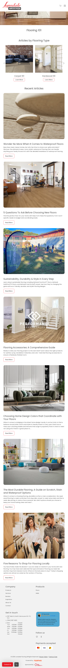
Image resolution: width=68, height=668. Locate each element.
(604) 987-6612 (12, 620)
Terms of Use (53, 657)
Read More (9, 156)
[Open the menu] (65, 5)
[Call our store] (16, 664)
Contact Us (7, 664)
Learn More (19, 80)
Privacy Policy (43, 657)
